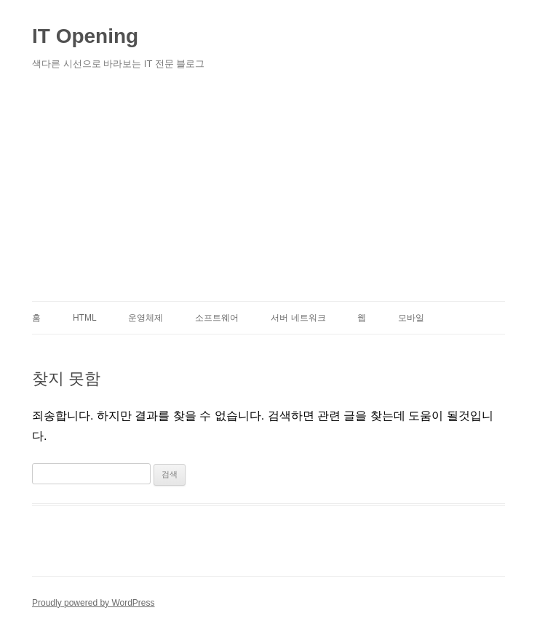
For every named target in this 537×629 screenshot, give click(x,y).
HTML (85, 318)
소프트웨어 (217, 318)
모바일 (411, 318)
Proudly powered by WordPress (93, 603)
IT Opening (85, 36)
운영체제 (145, 318)
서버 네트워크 (298, 318)
